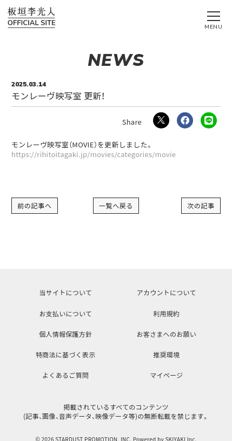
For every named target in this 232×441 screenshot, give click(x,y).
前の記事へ (34, 205)
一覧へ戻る (116, 205)
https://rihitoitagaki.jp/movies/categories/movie (93, 154)
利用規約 (166, 313)
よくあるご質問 (65, 374)
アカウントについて (166, 292)
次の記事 (201, 205)
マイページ (166, 374)
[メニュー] (214, 18)
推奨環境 (166, 354)
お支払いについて (65, 313)
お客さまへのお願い (166, 333)
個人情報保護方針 (65, 333)
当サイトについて (65, 292)
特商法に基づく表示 (65, 354)
